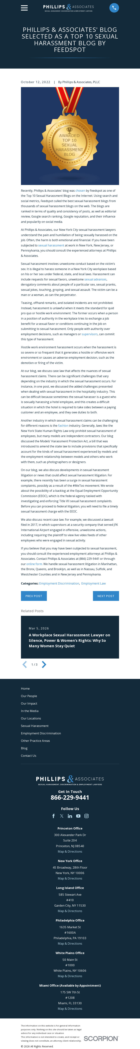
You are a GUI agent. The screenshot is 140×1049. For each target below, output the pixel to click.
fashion (63, 426)
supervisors (90, 334)
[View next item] (44, 664)
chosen (80, 191)
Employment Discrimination (59, 583)
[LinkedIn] (70, 816)
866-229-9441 (70, 797)
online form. (34, 564)
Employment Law (93, 583)
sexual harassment (51, 245)
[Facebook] (53, 816)
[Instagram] (86, 816)
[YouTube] (78, 816)
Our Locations (31, 718)
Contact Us (28, 755)
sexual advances (95, 279)
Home (25, 688)
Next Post (106, 596)
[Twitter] (62, 816)
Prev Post (34, 596)
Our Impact (29, 703)
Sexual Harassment (34, 726)
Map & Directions (70, 851)
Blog (24, 748)
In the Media (29, 711)
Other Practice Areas (35, 741)
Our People (29, 696)
